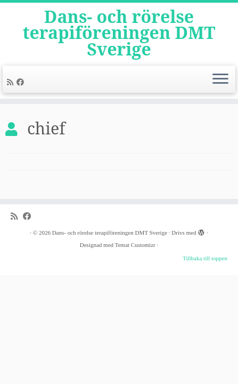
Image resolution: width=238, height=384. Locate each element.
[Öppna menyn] (220, 79)
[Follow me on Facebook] (22, 82)
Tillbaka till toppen (205, 258)
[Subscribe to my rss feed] (12, 82)
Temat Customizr (135, 245)
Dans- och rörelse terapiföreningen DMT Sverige (119, 33)
